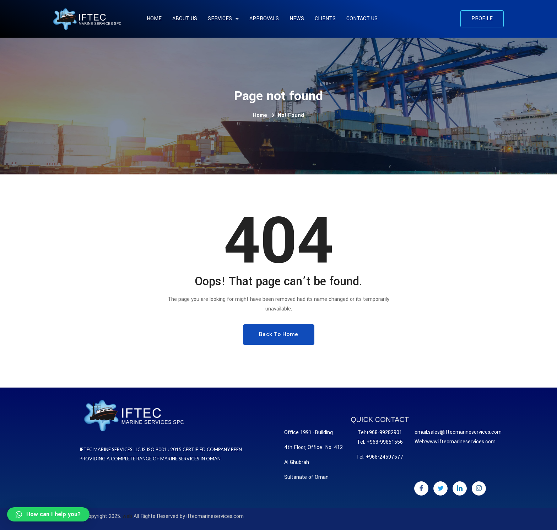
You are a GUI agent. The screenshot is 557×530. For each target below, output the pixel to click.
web (127, 516)
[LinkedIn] (460, 488)
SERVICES (223, 18)
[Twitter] (440, 488)
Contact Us (362, 18)
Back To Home (278, 334)
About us (184, 18)
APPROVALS (264, 18)
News (297, 18)
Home (154, 18)
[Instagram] (479, 488)
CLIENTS (325, 18)
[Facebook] (421, 488)
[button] (482, 18)
